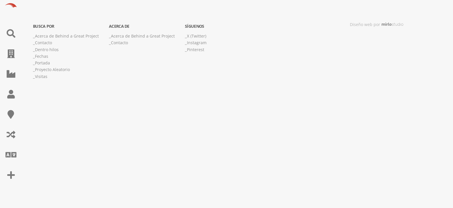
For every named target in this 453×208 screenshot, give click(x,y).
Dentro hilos (47, 49)
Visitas (41, 76)
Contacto (43, 42)
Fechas (41, 56)
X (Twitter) (196, 36)
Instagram (197, 42)
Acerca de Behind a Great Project (67, 36)
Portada (42, 63)
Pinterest (195, 49)
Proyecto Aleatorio (52, 69)
